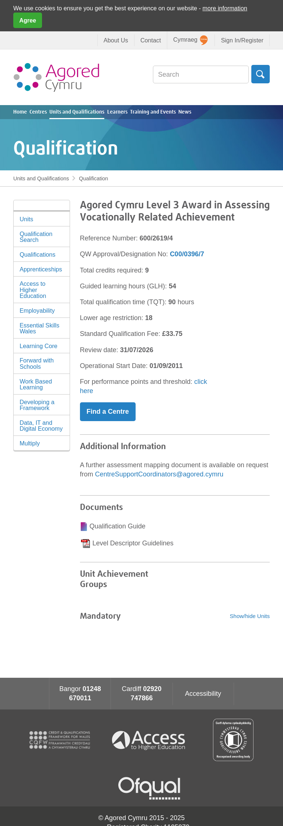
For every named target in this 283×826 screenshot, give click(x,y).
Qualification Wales (233, 740)
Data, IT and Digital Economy (41, 425)
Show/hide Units (250, 616)
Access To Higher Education (151, 740)
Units (26, 219)
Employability (37, 310)
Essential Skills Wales (39, 328)
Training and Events (153, 112)
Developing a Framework (37, 405)
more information (225, 8)
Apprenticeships (41, 269)
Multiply (30, 443)
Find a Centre (108, 411)
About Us (116, 40)
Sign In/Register (242, 40)
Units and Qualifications (76, 112)
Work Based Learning (36, 384)
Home (20, 112)
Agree (27, 20)
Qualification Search (36, 236)
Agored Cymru (56, 77)
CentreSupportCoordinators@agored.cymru (159, 474)
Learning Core (38, 346)
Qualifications (37, 254)
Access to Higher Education (33, 289)
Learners (117, 112)
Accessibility (203, 693)
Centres (38, 112)
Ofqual (149, 788)
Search (260, 74)
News (184, 112)
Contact (150, 40)
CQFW (59, 740)
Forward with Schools (37, 363)
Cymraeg (190, 40)
